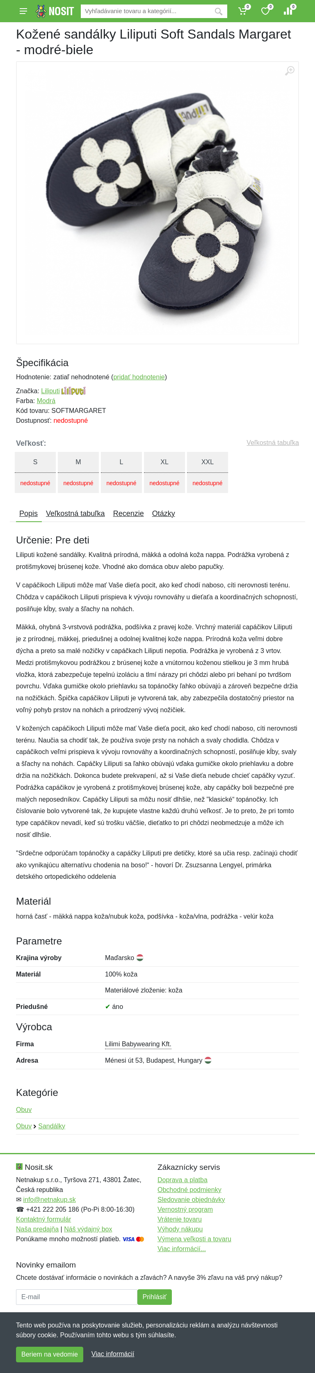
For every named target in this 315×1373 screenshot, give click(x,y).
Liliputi (50, 390)
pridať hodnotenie (138, 377)
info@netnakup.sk (49, 1199)
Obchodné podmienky (189, 1189)
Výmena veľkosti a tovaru (194, 1238)
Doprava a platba (183, 1179)
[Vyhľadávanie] (145, 11)
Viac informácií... (182, 1248)
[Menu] (23, 11)
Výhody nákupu (180, 1229)
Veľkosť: (31, 443)
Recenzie (128, 513)
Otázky (163, 513)
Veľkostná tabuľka (273, 442)
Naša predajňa (37, 1229)
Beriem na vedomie (49, 1354)
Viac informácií (113, 1353)
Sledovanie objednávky (191, 1199)
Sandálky (51, 1126)
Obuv (24, 1109)
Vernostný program (185, 1209)
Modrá (46, 400)
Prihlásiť (155, 1296)
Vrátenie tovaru (180, 1219)
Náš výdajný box (88, 1229)
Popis (28, 513)
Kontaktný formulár (43, 1219)
